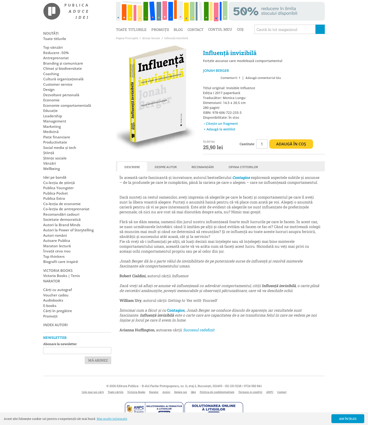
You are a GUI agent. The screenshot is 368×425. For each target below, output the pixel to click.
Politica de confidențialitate (217, 392)
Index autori (55, 324)
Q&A (193, 392)
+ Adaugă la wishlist (219, 129)
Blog (178, 29)
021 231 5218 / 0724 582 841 (243, 386)
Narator (154, 392)
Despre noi (180, 392)
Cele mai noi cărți (93, 392)
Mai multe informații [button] (112, 419)
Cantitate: (247, 144)
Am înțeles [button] (348, 419)
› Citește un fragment (221, 123)
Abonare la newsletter (60, 344)
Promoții (160, 29)
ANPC (269, 392)
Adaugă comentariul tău (263, 78)
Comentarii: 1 (230, 78)
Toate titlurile (131, 29)
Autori (166, 392)
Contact (195, 29)
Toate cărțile (115, 392)
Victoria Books (136, 392)
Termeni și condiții (250, 392)
